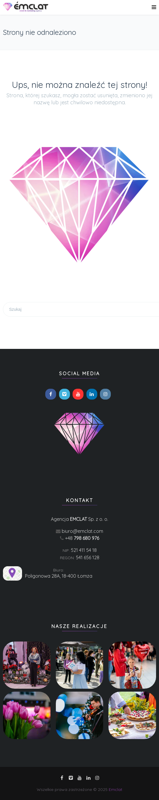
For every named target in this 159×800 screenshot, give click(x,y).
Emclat (115, 789)
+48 (82, 538)
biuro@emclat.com (82, 531)
